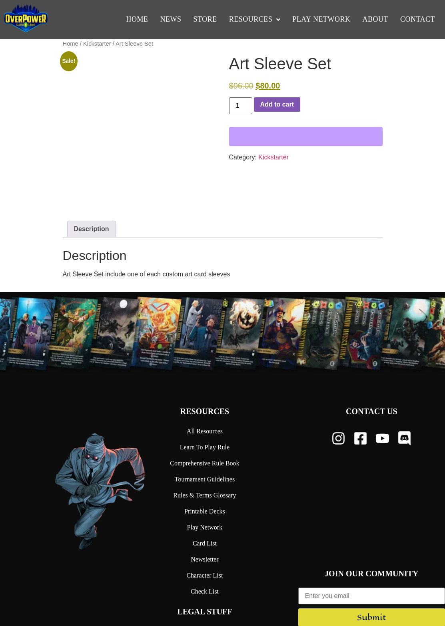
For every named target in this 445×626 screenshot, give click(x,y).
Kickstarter (97, 43)
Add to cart (277, 104)
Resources (204, 365)
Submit (371, 572)
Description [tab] (91, 183)
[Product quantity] (240, 105)
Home (70, 43)
